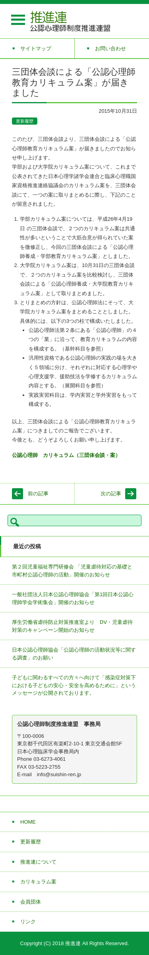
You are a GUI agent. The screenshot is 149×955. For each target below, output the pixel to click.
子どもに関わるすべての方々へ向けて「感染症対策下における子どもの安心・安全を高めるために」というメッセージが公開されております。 (74, 685)
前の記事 (38, 493)
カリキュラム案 (38, 882)
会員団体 (30, 902)
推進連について (38, 862)
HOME (28, 822)
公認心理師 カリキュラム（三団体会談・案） (66, 455)
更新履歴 (24, 121)
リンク (28, 922)
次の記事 (111, 493)
